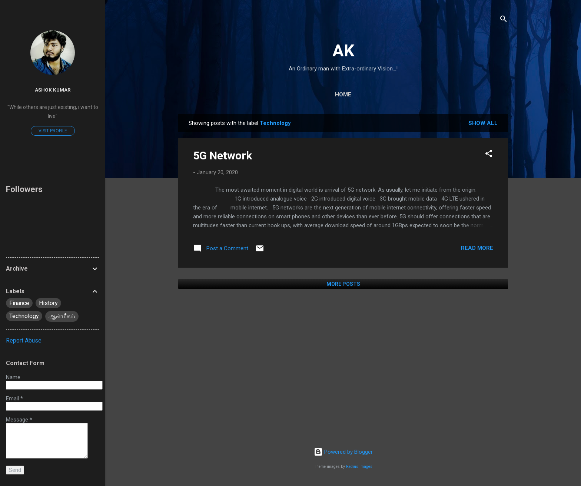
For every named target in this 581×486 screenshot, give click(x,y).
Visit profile (53, 130)
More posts (343, 284)
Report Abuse (24, 340)
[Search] (503, 20)
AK (343, 50)
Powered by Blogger (343, 452)
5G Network (222, 155)
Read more (477, 248)
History (48, 303)
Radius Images (359, 466)
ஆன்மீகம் (62, 316)
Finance (19, 303)
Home (343, 94)
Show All (483, 123)
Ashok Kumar (53, 90)
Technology (24, 316)
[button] (488, 155)
